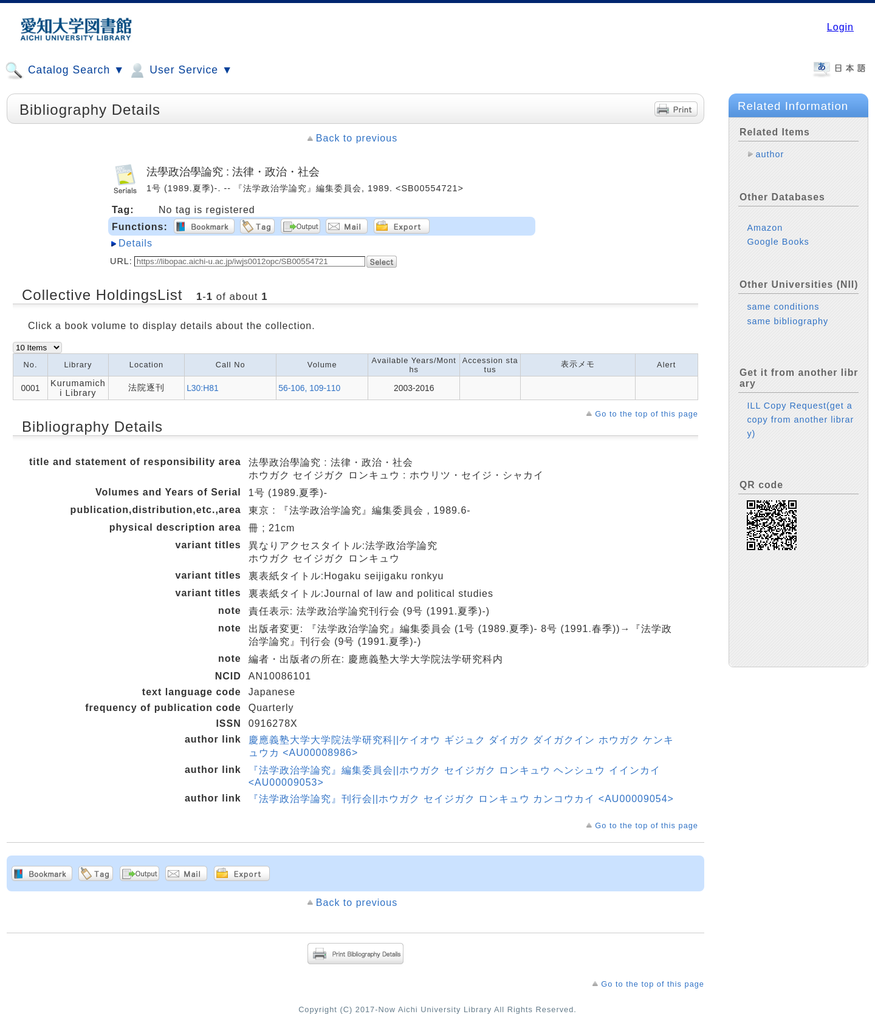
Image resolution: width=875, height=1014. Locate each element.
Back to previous (356, 138)
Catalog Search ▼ (65, 70)
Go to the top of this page (646, 413)
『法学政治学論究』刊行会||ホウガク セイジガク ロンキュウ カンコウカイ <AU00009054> (461, 799)
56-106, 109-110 (309, 388)
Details (135, 243)
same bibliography (787, 321)
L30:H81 (203, 388)
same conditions (783, 306)
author (769, 154)
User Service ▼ (180, 70)
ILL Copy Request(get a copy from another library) (800, 419)
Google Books (778, 242)
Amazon (765, 228)
